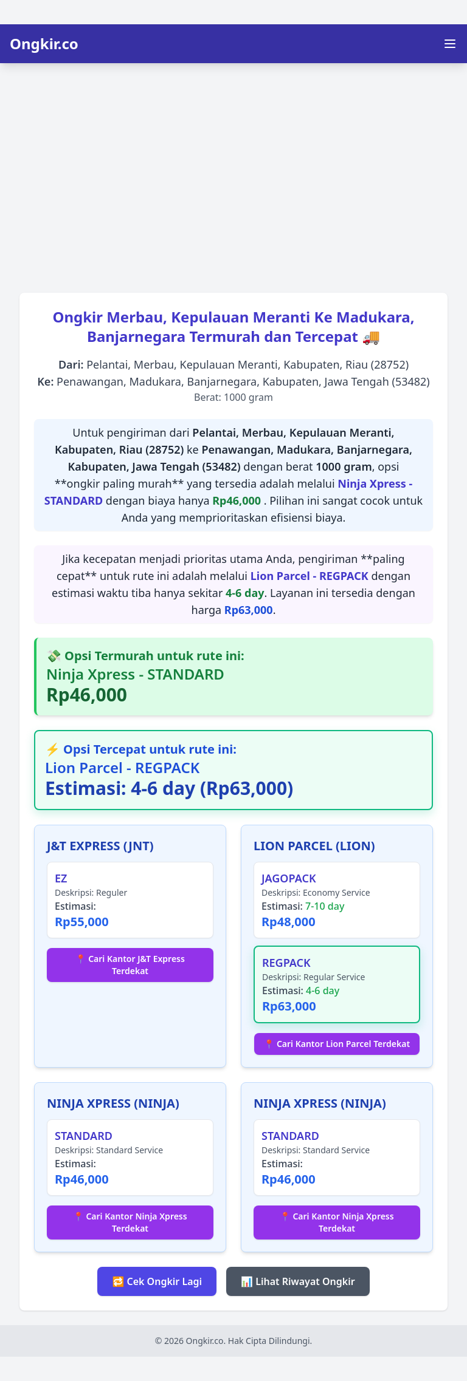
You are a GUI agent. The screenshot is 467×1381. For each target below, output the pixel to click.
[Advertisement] (233, 174)
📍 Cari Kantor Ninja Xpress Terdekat (130, 1222)
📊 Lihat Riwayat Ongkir (298, 1281)
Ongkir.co (44, 43)
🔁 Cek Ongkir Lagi (157, 1281)
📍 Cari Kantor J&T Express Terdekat (130, 965)
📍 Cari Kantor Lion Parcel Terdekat (337, 1043)
